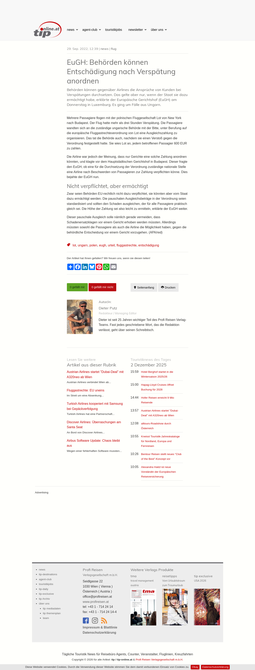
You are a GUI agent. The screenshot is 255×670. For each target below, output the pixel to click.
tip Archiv (44, 598)
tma (142, 580)
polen (93, 245)
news (70, 29)
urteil (111, 245)
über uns (157, 29)
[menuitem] (48, 29)
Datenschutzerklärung (215, 666)
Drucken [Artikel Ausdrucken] (168, 287)
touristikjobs (113, 29)
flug (113, 49)
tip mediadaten (52, 608)
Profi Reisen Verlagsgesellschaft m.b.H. (159, 659)
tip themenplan (52, 613)
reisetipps (173, 580)
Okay (195, 666)
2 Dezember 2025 (151, 362)
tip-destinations (48, 574)
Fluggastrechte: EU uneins (86, 390)
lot (74, 245)
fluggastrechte (126, 245)
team (46, 618)
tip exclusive (203, 578)
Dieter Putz (108, 308)
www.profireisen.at (96, 601)
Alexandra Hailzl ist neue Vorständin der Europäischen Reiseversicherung (158, 472)
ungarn (83, 245)
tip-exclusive (46, 593)
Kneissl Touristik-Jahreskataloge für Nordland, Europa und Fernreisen (160, 441)
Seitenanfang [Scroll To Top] (144, 287)
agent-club (89, 29)
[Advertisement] (127, 9)
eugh (102, 245)
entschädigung (148, 245)
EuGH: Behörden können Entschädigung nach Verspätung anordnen (121, 71)
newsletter (135, 29)
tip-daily (43, 589)
